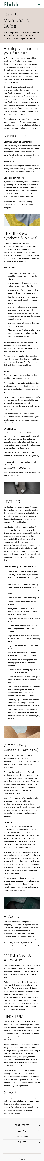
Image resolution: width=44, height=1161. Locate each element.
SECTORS (29, 1130)
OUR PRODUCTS (28, 1125)
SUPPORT (29, 1142)
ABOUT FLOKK (28, 1136)
